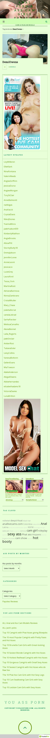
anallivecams (19, 527)
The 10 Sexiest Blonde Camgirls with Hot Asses (23, 652)
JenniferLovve (10, 257)
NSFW (30, 527)
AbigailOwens (10, 377)
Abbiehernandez (11, 381)
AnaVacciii (8, 209)
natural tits (36, 524)
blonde (44, 535)
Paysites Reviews (10, 601)
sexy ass (14, 534)
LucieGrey (8, 271)
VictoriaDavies (10, 391)
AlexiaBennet (10, 329)
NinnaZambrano (11, 295)
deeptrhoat (17, 520)
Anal (44, 523)
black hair (27, 521)
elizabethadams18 (12, 386)
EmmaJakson (10, 252)
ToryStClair (9, 195)
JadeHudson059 (11, 228)
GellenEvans (9, 362)
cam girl (32, 530)
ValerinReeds (10, 176)
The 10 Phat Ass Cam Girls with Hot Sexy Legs (23, 675)
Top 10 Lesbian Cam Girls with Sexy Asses (21, 687)
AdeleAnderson (11, 372)
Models (13, 67)
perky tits (12, 527)
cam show (21, 538)
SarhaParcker (10, 319)
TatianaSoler (10, 348)
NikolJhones (9, 219)
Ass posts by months (12, 563)
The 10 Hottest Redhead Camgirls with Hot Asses (24, 657)
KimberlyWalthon (12, 233)
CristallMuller (10, 300)
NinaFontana (10, 171)
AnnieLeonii (9, 262)
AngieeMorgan (11, 190)
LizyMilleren (9, 162)
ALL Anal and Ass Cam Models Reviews (20, 623)
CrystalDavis (9, 214)
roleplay (42, 530)
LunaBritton (9, 396)
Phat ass (27, 534)
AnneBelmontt (10, 200)
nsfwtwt (6, 520)
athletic (30, 538)
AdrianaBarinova (11, 291)
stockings (37, 527)
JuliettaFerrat (10, 310)
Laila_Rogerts (10, 334)
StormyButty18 (11, 248)
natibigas (8, 205)
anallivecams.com (12, 524)
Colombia (27, 524)
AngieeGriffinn (10, 181)
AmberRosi (9, 343)
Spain (25, 527)
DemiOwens (10, 62)
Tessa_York (9, 281)
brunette (11, 538)
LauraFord (8, 276)
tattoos (23, 531)
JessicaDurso (10, 185)
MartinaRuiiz (10, 286)
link (47, 699)
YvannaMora (10, 224)
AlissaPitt (8, 243)
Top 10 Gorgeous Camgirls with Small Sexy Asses (24, 662)
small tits (17, 531)
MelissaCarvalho (11, 324)
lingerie (5, 538)
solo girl (42, 527)
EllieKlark (8, 166)
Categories (7, 591)
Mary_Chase (9, 305)
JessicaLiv (8, 267)
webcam (5, 531)
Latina (5, 527)
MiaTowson (9, 367)
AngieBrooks (10, 238)
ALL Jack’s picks (9, 627)
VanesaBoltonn (11, 357)
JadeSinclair (9, 338)
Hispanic (36, 534)
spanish (4, 535)
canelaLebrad (10, 314)
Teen (12, 531)
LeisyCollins (9, 353)
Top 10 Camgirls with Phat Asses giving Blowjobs (24, 632)
